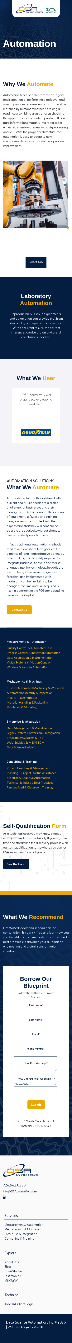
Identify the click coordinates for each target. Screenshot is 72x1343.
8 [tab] (53, 448)
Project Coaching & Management (28, 768)
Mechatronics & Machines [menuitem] (22, 1229)
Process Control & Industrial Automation (33, 652)
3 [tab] (24, 448)
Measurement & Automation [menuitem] (23, 1224)
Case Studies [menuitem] (13, 1271)
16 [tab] (42, 454)
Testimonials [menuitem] (13, 1275)
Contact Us (19, 609)
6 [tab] (42, 448)
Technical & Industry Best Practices (30, 782)
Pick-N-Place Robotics (22, 697)
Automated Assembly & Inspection (29, 693)
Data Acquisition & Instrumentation (30, 657)
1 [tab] (13, 448)
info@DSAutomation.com (20, 1191)
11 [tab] (13, 454)
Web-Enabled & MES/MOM (26, 742)
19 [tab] (59, 454)
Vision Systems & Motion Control (28, 662)
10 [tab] (65, 448)
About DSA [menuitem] (12, 1262)
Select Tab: (36, 262)
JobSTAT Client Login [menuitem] (19, 1304)
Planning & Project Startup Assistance (31, 773)
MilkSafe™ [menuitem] (11, 1280)
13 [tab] (24, 454)
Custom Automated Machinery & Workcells (35, 688)
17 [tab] (48, 454)
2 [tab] (19, 448)
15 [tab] (36, 454)
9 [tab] (59, 448)
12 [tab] (19, 454)
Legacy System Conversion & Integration (33, 733)
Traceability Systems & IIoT (25, 737)
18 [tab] (53, 454)
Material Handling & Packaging (27, 702)
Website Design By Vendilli (25, 1327)
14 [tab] (30, 454)
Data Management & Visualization (29, 728)
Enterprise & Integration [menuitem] (20, 1234)
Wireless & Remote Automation (27, 667)
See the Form (16, 864)
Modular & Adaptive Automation (28, 777)
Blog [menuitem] (7, 1266)
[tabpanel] (36, 318)
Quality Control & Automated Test (29, 648)
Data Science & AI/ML (21, 747)
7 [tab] (48, 448)
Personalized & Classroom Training (30, 787)
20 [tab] (65, 454)
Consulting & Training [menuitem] (19, 1238)
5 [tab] (36, 448)
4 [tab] (30, 448)
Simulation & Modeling (22, 707)
